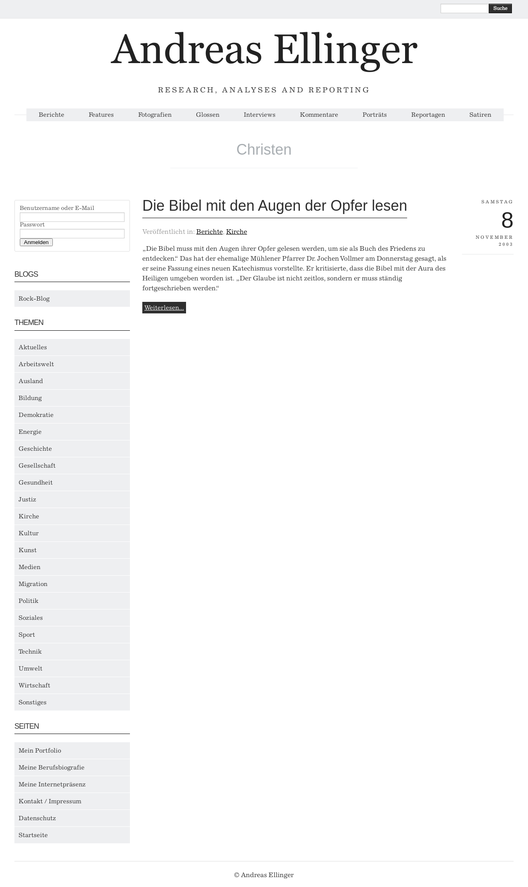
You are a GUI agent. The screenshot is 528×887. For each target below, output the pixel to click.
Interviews (260, 115)
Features (101, 115)
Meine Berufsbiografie (52, 767)
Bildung (30, 398)
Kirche (29, 516)
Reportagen (428, 115)
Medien (29, 567)
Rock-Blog (34, 298)
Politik (28, 601)
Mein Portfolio (40, 750)
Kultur (29, 533)
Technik (30, 651)
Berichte (51, 115)
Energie (30, 431)
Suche (500, 8)
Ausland (31, 381)
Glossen (207, 115)
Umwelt (30, 668)
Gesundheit (36, 482)
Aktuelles (33, 347)
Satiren (480, 115)
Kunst (28, 550)
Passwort (32, 225)
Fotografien (155, 115)
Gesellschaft (37, 465)
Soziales (31, 617)
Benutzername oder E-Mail (57, 208)
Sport (27, 634)
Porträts (375, 115)
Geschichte (35, 448)
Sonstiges (33, 702)
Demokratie (36, 415)
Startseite (33, 835)
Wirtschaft (34, 685)
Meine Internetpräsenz (52, 784)
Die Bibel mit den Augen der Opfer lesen (274, 205)
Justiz (27, 499)
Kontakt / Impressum (50, 801)
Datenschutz (37, 818)
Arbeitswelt (36, 364)
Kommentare (319, 115)
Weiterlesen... (164, 307)
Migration (33, 584)
